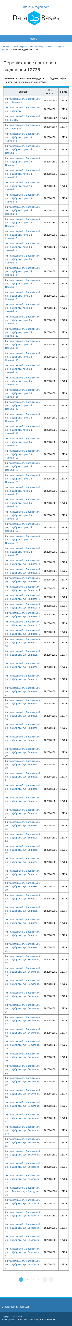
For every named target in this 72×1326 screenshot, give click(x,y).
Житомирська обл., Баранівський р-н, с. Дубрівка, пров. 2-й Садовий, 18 (22, 417)
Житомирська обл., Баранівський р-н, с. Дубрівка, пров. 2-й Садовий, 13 (22, 356)
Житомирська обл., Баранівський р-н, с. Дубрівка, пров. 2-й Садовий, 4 (22, 247)
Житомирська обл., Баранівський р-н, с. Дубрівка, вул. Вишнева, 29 (22, 874)
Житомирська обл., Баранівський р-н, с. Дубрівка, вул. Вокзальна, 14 (22, 984)
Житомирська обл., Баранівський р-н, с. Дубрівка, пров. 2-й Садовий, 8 (22, 296)
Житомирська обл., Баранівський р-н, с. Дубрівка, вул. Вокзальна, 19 (22, 1045)
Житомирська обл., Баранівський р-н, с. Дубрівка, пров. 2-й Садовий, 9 (22, 308)
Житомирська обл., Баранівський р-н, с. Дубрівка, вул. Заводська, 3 (22, 1215)
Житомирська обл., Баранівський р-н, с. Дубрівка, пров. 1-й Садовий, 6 (22, 198)
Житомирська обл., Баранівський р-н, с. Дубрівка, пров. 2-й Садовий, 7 (22, 283)
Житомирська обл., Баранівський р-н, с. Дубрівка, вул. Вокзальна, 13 (22, 972)
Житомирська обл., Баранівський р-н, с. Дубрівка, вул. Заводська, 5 (22, 1240)
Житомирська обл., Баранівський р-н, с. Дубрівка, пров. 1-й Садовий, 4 (22, 174)
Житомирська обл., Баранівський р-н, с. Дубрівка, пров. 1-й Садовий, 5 (22, 186)
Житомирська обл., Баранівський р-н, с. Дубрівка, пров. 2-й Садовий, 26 (22, 515)
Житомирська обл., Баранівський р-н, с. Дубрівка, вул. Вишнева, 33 (22, 923)
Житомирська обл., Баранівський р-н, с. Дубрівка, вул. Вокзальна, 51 (22, 1106)
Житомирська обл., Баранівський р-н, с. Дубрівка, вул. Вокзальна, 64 (22, 1118)
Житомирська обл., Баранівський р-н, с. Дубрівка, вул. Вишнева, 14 (22, 691)
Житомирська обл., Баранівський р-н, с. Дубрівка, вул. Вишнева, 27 (22, 850)
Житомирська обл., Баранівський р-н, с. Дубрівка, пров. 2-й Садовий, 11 (22, 332)
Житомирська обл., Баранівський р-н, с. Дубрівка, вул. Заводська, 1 (22, 1167)
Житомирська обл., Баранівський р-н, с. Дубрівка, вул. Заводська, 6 (22, 1252)
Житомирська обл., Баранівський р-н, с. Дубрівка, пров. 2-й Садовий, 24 (22, 491)
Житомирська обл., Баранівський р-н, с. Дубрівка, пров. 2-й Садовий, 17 (22, 405)
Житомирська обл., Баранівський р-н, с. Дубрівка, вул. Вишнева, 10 (22, 642)
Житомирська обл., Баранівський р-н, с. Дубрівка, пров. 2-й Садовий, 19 (22, 430)
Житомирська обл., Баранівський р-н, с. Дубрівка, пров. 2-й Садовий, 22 (22, 466)
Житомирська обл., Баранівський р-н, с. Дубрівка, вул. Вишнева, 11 (22, 655)
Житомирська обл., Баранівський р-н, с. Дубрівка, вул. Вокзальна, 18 (22, 1033)
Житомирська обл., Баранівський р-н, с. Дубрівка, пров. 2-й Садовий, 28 (22, 539)
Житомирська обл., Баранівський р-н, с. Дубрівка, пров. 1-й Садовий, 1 (22, 137)
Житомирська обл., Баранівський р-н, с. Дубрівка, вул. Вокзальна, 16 (22, 1008)
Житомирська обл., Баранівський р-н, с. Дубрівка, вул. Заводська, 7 (22, 1264)
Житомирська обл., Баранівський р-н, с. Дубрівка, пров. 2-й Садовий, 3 (22, 235)
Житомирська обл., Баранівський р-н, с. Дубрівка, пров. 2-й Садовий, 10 (22, 320)
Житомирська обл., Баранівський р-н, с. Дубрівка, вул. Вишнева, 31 (22, 898)
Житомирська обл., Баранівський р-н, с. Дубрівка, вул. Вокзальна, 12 (22, 959)
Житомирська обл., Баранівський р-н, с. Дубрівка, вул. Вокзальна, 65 (22, 1142)
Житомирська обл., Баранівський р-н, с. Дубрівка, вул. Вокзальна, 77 (22, 1154)
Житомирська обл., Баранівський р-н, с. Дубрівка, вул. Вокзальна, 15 (22, 996)
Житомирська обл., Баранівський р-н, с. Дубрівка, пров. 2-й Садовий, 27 (22, 527)
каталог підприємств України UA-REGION (36, 1319)
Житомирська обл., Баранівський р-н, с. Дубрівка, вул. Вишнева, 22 (22, 789)
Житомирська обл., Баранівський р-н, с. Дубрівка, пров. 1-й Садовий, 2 (22, 149)
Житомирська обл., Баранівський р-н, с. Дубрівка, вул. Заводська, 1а (22, 1179)
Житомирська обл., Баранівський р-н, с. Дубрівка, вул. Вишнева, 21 (22, 776)
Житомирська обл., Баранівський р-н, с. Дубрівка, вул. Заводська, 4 (22, 1228)
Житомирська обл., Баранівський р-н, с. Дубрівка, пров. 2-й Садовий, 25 (22, 503)
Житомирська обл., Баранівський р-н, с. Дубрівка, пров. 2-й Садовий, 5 (22, 259)
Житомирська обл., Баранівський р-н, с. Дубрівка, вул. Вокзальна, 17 (22, 1020)
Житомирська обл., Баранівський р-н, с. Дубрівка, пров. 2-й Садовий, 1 (22, 210)
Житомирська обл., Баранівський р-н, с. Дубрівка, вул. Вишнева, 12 (22, 667)
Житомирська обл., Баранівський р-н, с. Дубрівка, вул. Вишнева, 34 (22, 935)
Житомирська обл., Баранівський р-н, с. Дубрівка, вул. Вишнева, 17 (22, 728)
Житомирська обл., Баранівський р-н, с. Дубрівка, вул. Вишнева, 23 (22, 801)
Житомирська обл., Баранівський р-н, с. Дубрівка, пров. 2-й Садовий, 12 (22, 344)
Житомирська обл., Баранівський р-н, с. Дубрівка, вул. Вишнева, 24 (22, 813)
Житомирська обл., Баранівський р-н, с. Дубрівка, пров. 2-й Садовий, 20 (22, 442)
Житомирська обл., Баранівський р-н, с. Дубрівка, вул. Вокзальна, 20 (22, 1057)
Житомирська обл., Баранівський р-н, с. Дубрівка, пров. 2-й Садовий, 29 (22, 552)
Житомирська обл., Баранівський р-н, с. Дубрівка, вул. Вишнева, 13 (22, 679)
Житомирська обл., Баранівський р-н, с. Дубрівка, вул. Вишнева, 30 (22, 886)
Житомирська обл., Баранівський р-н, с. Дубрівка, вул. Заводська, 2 (22, 1203)
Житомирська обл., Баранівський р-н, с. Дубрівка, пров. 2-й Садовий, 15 (22, 381)
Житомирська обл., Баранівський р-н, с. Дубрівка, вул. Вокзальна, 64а (22, 1130)
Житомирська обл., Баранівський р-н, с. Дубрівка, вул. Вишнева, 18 (22, 740)
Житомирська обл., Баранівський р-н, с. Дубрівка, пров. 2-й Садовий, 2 (22, 222)
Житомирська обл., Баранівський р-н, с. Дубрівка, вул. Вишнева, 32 (22, 911)
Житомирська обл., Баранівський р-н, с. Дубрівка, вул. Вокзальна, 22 (22, 1081)
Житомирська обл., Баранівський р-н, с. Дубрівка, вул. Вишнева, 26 (22, 837)
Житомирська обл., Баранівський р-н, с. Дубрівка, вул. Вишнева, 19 (22, 752)
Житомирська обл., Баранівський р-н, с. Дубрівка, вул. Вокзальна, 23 (22, 1093)
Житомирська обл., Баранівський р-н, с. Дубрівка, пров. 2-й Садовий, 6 (22, 271)
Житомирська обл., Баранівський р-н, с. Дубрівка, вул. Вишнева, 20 (22, 764)
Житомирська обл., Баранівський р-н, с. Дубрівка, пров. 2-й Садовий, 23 (22, 478)
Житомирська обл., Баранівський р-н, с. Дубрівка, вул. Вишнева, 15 (22, 703)
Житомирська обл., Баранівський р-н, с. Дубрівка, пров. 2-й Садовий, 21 (22, 454)
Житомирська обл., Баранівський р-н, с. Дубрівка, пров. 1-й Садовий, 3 (22, 161)
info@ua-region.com (36, 7)
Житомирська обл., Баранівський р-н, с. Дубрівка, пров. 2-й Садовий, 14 (22, 369)
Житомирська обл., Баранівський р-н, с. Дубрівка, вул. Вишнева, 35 (22, 947)
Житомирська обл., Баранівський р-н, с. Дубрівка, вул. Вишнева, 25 (22, 825)
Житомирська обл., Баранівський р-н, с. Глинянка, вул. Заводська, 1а (22, 1191)
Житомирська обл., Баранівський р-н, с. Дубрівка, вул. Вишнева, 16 (22, 716)
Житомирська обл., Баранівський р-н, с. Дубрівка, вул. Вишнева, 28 (22, 862)
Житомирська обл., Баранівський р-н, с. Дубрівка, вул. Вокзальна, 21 (22, 1069)
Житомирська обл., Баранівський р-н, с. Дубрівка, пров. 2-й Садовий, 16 (22, 393)
